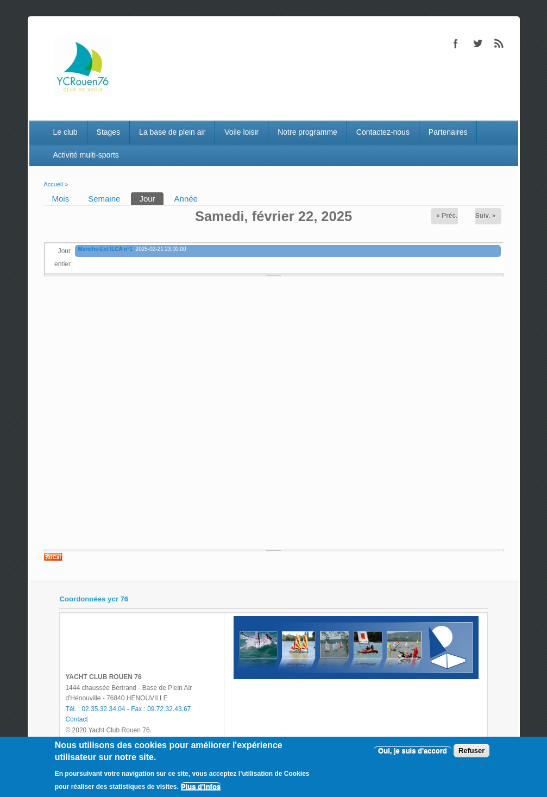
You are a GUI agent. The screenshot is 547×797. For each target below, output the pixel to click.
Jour (151, 197)
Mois (61, 198)
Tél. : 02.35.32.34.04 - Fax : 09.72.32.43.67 (128, 709)
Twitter (477, 43)
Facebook (456, 43)
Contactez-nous (383, 132)
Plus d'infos (201, 786)
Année (186, 198)
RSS (499, 43)
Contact (76, 719)
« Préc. (446, 215)
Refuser (471, 750)
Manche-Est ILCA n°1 (105, 249)
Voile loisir (241, 132)
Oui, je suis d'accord (412, 750)
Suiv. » (485, 215)
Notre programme (307, 132)
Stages (109, 132)
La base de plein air (172, 132)
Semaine (104, 198)
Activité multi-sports (85, 154)
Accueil (53, 184)
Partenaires (448, 132)
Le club (65, 132)
